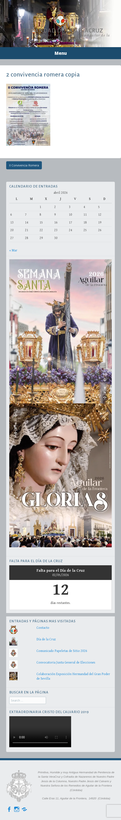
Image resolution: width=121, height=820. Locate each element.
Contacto (42, 628)
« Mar (13, 250)
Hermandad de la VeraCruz (60, 30)
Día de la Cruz (46, 639)
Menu (60, 53)
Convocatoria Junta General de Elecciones (65, 663)
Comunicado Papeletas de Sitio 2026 (61, 651)
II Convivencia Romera (24, 165)
